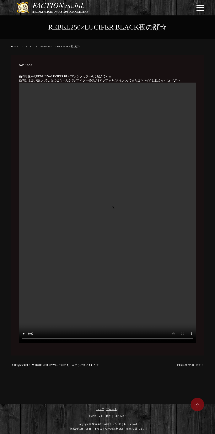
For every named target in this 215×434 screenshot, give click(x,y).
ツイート (111, 409)
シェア (100, 409)
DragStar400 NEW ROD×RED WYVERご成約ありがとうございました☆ (56, 365)
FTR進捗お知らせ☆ (189, 365)
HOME (14, 46)
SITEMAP (120, 416)
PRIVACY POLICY (100, 416)
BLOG (29, 46)
